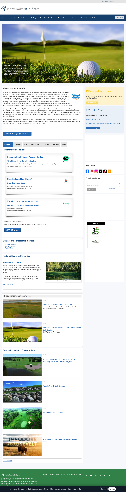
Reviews (56, 144)
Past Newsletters (113, 188)
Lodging (47, 144)
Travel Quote (119, 18)
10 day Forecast (10, 246)
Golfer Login (104, 1)
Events (84, 18)
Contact (51, 474)
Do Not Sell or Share (75, 474)
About (45, 474)
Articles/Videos (72, 18)
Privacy (58, 474)
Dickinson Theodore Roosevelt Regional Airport (101, 123)
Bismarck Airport (91, 119)
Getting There (35, 144)
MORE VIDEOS (7, 461)
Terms (65, 474)
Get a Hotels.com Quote (16, 183)
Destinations (23, 18)
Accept (112, 489)
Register (112, 1)
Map (25, 144)
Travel (60, 18)
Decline (103, 489)
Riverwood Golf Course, (53, 413)
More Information (8, 284)
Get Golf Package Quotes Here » (17, 134)
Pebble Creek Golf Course (54, 386)
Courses (12, 18)
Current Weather (10, 244)
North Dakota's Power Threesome (57, 305)
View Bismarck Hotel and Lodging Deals (22, 161)
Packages (7, 144)
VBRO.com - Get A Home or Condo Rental (23, 205)
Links (64, 144)
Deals (42, 18)
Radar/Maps (9, 248)
